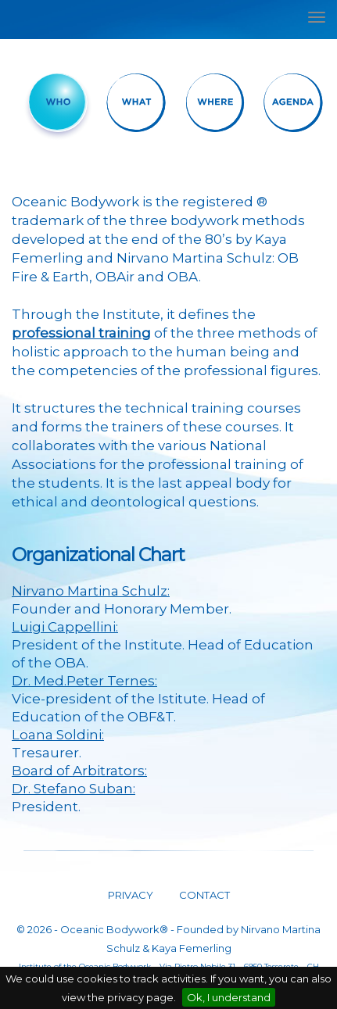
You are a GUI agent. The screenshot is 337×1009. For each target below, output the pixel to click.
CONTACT (203, 895)
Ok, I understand (229, 997)
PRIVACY (130, 895)
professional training (81, 333)
